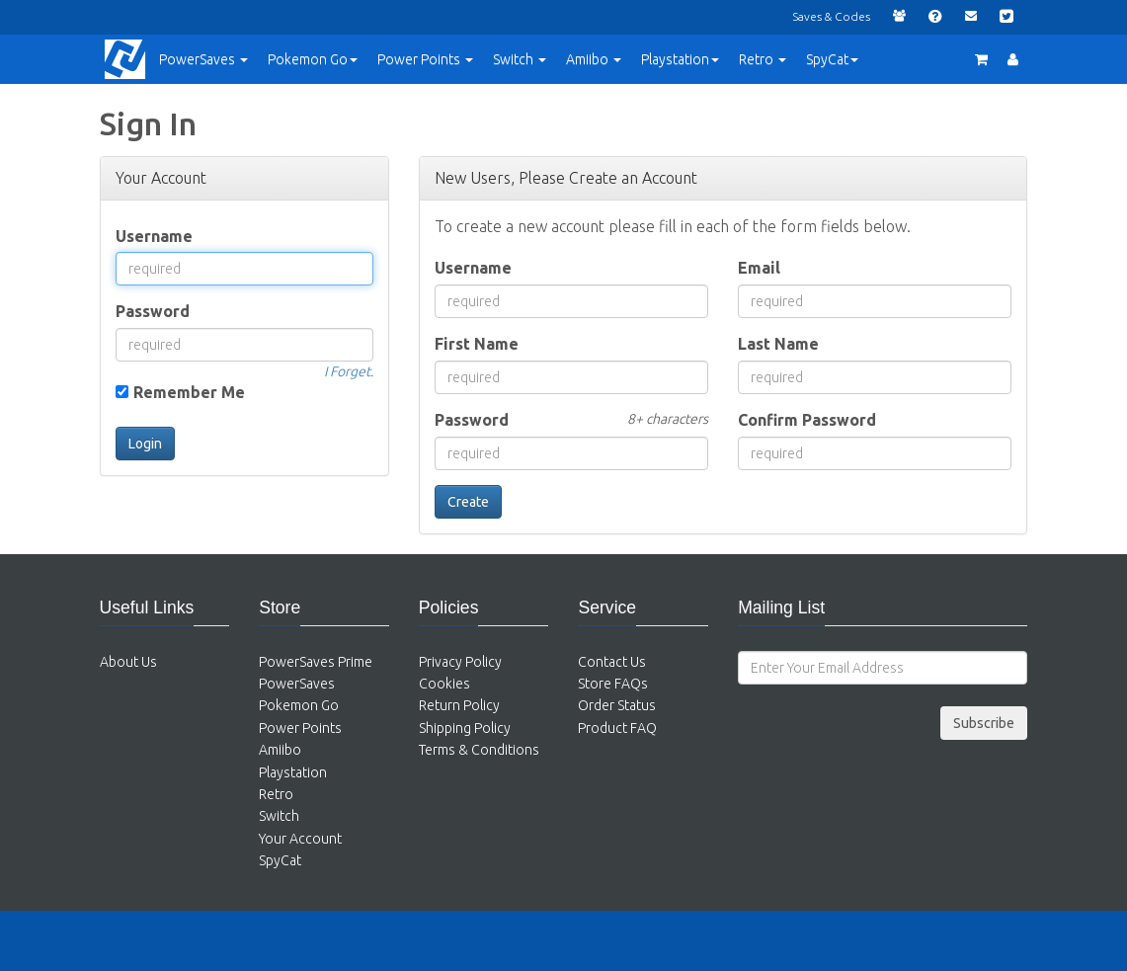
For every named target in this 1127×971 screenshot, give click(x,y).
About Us (128, 662)
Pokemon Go (299, 705)
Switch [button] (519, 59)
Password (153, 311)
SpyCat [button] (832, 59)
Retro (276, 794)
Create (468, 502)
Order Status (617, 705)
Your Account (300, 839)
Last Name (778, 344)
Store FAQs (613, 683)
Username (154, 236)
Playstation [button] (680, 59)
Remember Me (189, 392)
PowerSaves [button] (203, 59)
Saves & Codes (831, 16)
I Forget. (348, 371)
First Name (477, 344)
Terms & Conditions (479, 750)
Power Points (300, 728)
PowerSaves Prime (315, 662)
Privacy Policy (460, 662)
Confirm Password (807, 420)
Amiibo (280, 750)
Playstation (293, 772)
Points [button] (425, 59)
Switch (279, 816)
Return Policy (459, 705)
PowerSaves (297, 683)
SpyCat (280, 860)
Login (145, 443)
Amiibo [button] (593, 59)
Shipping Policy (465, 728)
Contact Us (612, 662)
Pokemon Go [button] (313, 59)
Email (759, 268)
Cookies (444, 683)
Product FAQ (617, 728)
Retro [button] (762, 59)
